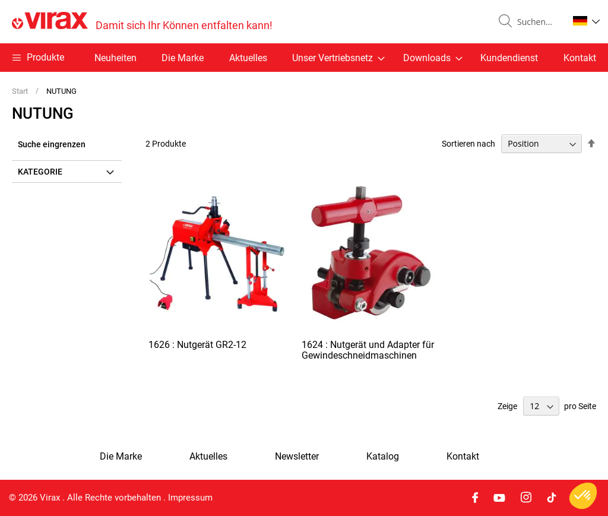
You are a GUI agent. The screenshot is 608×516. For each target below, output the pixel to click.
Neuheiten (115, 58)
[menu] (304, 57)
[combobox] (538, 21)
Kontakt (579, 58)
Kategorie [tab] (40, 171)
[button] (586, 21)
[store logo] (142, 21)
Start (21, 91)
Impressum (190, 497)
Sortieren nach (468, 143)
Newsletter (297, 456)
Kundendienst (509, 58)
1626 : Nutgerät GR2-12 (197, 344)
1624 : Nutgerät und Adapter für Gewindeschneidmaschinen (368, 350)
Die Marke (183, 58)
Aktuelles (248, 58)
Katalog (382, 456)
